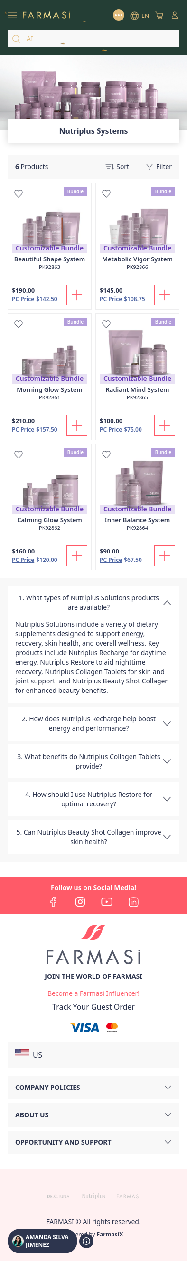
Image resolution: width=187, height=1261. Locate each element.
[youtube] (106, 901)
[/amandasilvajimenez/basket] (159, 15)
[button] (93, 1055)
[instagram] (80, 901)
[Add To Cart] (76, 295)
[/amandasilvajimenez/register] (93, 993)
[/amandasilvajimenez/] (46, 15)
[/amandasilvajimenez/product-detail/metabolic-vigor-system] (137, 231)
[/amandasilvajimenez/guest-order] (93, 1006)
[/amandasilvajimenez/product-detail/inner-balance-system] (137, 492)
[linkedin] (133, 901)
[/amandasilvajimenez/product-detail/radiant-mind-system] (137, 362)
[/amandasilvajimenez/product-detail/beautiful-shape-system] (49, 231)
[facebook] (53, 901)
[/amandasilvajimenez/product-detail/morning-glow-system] (49, 362)
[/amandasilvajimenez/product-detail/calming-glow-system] (49, 492)
